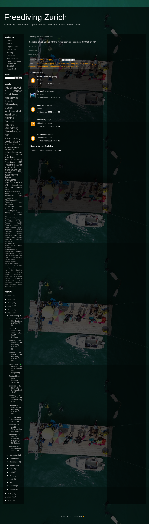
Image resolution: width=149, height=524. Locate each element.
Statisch (8, 159)
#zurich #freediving (13, 155)
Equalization (9, 206)
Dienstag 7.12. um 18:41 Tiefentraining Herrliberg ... (15, 428)
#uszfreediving (11, 175)
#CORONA (18, 229)
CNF (20, 215)
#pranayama (9, 251)
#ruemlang (13, 284)
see (62, 66)
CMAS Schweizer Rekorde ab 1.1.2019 (14, 64)
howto (59, 150)
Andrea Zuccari (13, 233)
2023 (9, 306)
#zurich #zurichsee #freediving (13, 94)
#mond (16, 225)
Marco (39, 120)
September (14, 462)
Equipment (11, 56)
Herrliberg (11, 114)
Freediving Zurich (35, 17)
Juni (11, 472)
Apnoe (8, 177)
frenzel (20, 235)
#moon (19, 213)
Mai (11, 476)
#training (18, 159)
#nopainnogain (43, 66)
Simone (40, 105)
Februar (13, 486)
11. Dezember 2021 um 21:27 (48, 83)
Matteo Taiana (42, 77)
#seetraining (55, 66)
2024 (9, 303)
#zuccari (19, 231)
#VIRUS (19, 266)
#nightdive (32, 66)
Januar (12, 489)
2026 (9, 296)
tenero (20, 227)
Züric (73, 66)
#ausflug (7, 268)
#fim (12, 270)
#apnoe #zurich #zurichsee (58, 63)
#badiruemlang (17, 268)
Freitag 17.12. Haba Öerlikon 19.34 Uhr (14, 379)
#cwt (7, 144)
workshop (8, 229)
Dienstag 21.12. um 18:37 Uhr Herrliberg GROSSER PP (15, 356)
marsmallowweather (12, 192)
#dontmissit (10, 167)
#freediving (12, 128)
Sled (11, 287)
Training (10, 53)
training (67, 66)
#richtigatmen (9, 253)
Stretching (8, 235)
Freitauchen (9, 198)
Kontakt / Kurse (13, 59)
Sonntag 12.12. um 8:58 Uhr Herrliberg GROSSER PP (15, 409)
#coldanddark (13, 111)
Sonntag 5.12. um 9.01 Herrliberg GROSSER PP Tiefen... (14, 439)
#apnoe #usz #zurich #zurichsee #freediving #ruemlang (13, 239)
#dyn (7, 189)
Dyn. (7, 185)
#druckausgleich (11, 200)
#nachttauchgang (89, 63)
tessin (16, 215)
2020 (9, 493)
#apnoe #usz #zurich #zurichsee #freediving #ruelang (13, 219)
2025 (9, 299)
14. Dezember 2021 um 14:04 (48, 112)
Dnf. (20, 206)
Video (7, 227)
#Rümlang (9, 204)
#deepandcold (75, 63)
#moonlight (9, 202)
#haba (20, 245)
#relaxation (18, 251)
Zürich (9, 107)
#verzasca (14, 255)
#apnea (38, 63)
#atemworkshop (10, 243)
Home (9, 41)
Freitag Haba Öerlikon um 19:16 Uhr (15, 448)
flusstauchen (9, 215)
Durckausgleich (11, 210)
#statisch (18, 187)
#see (20, 253)
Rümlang (8, 217)
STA (20, 162)
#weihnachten (17, 257)
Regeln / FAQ (12, 47)
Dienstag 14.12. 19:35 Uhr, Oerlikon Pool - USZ (15, 389)
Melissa (40, 91)
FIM (21, 225)
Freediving (10, 162)
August (13, 465)
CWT (19, 144)
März (12, 482)
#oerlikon (18, 182)
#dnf (20, 202)
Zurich (78, 66)
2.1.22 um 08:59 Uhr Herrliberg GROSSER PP (15, 322)
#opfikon (7, 278)
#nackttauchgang (11, 249)
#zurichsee (10, 149)
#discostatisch (10, 245)
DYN (20, 172)
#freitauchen (10, 180)
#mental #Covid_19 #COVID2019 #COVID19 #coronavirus (13, 274)
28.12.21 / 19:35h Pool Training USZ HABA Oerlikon (15, 333)
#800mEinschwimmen (12, 264)
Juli (11, 469)
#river (6, 284)
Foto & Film (11, 50)
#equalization (17, 185)
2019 (9, 497)
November (14, 455)
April (12, 479)
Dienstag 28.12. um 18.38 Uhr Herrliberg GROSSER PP (15, 344)
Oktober (13, 458)
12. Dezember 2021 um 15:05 (48, 98)
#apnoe (44, 63)
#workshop (8, 231)
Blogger (85, 516)
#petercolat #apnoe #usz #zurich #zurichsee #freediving (13, 280)
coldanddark (12, 141)
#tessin (7, 255)
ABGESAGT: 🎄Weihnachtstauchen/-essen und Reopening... (15, 368)
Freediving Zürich (13, 165)
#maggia (8, 247)
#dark (6, 270)
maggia (13, 227)
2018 (9, 500)
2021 (9, 313)
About (9, 44)
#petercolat (9, 196)
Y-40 (14, 287)
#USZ (20, 194)
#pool (7, 194)
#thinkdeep (12, 104)
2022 (9, 309)
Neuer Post (11, 69)
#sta (20, 196)
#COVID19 (9, 208)
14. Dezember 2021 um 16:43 (48, 126)
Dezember (14, 316)
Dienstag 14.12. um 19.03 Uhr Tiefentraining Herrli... (15, 399)
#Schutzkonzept (10, 266)
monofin (8, 182)
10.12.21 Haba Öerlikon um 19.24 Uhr (15, 419)
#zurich (8, 172)
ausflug (7, 213)
